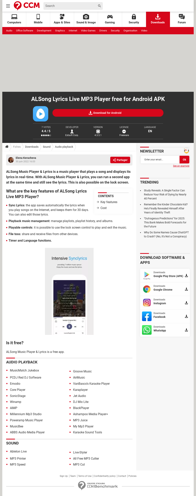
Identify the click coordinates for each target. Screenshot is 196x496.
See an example (181, 166)
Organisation (130, 30)
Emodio (15, 383)
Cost (103, 208)
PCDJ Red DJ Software (25, 377)
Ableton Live (18, 451)
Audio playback (64, 146)
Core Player (17, 390)
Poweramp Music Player (26, 420)
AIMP (13, 408)
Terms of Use (84, 476)
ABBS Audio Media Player (27, 432)
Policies (132, 476)
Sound (47, 146)
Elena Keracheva (26, 157)
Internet (73, 30)
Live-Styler (80, 452)
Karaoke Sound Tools (87, 432)
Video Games (88, 30)
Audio (9, 30)
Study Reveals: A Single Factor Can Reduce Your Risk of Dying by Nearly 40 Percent (165, 194)
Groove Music (82, 371)
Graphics (60, 30)
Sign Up (64, 476)
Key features (108, 202)
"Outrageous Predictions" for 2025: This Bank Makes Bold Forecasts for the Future (165, 222)
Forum (182, 19)
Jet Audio (79, 396)
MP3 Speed (17, 464)
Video (144, 30)
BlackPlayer (81, 408)
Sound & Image (86, 19)
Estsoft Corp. (72, 135)
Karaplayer (80, 390)
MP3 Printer (18, 458)
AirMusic (79, 377)
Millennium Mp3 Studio (26, 414)
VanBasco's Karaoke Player (91, 383)
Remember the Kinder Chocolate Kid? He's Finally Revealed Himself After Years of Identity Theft (166, 208)
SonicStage (17, 396)
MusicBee (16, 426)
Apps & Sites (62, 19)
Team (73, 476)
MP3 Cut (79, 464)
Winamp (15, 402)
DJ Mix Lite (80, 402)
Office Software (24, 30)
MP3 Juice (80, 420)
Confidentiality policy (105, 476)
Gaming (110, 19)
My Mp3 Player (83, 426)
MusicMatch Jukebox (24, 370)
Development (44, 30)
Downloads (158, 19)
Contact (122, 476)
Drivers (103, 30)
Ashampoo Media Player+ (90, 414)
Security (134, 19)
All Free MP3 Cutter (86, 458)
